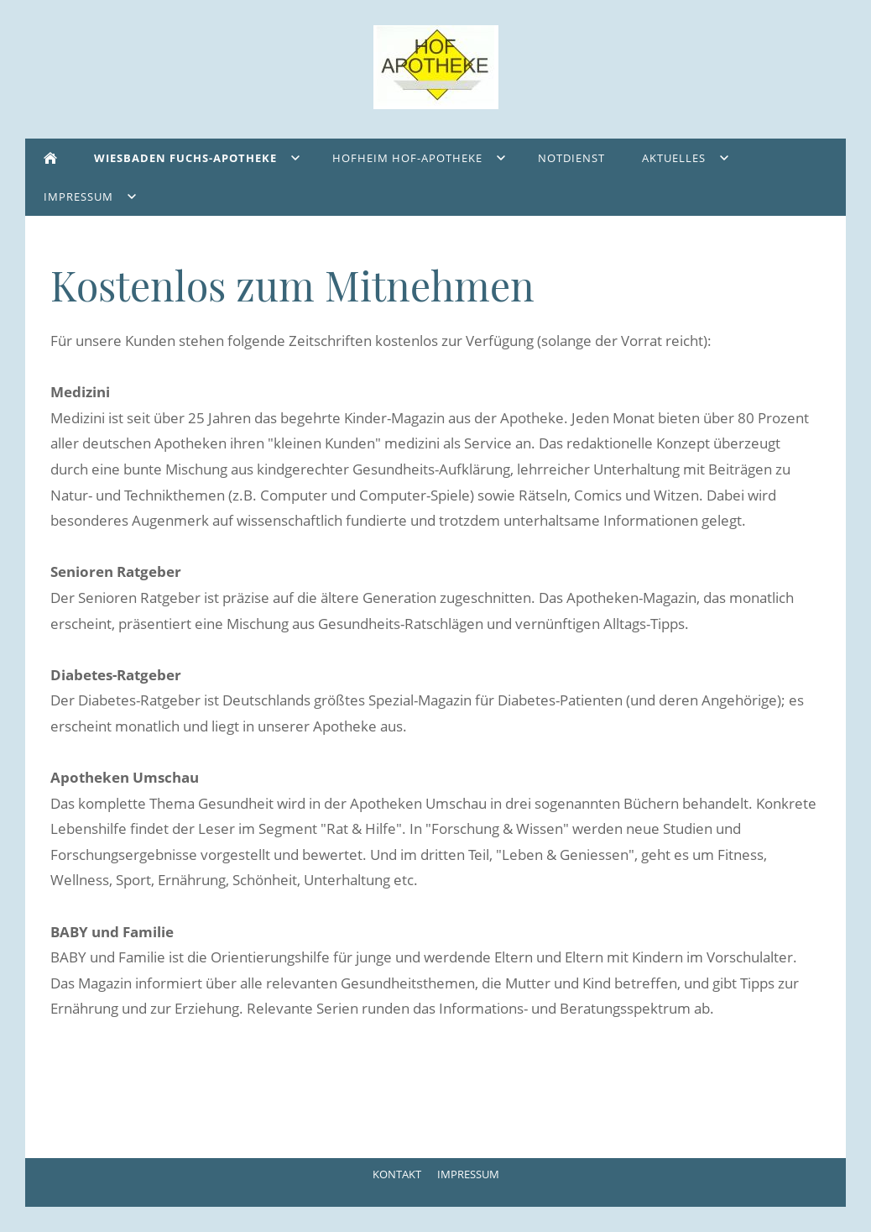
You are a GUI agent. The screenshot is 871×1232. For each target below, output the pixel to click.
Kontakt (397, 1174)
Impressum (468, 1174)
